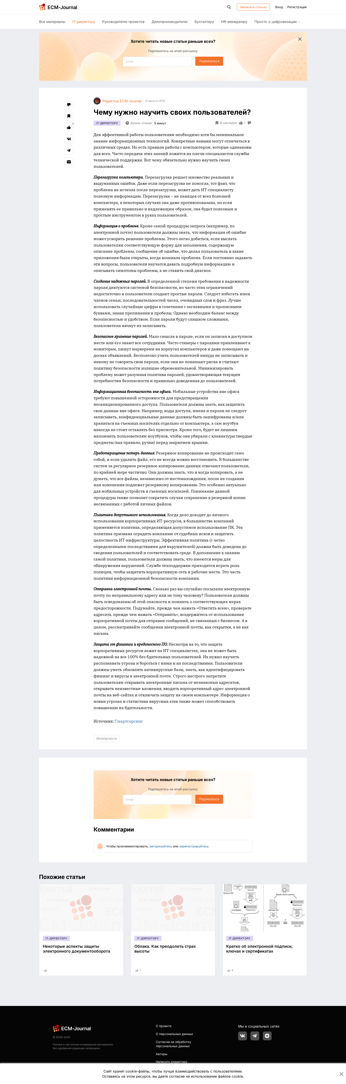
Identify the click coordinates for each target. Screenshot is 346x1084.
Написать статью (253, 7)
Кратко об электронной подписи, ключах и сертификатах (259, 948)
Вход (279, 7)
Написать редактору (171, 1061)
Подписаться (209, 61)
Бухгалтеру (204, 21)
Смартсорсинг (129, 721)
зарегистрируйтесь (194, 846)
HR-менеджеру (234, 21)
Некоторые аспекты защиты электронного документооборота (76, 948)
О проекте (163, 1026)
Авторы (161, 1054)
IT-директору (83, 21)
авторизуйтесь (161, 846)
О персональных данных (174, 1034)
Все (52, 21)
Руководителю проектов (123, 21)
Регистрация (297, 7)
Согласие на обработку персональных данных (173, 1044)
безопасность (106, 738)
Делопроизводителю (170, 21)
